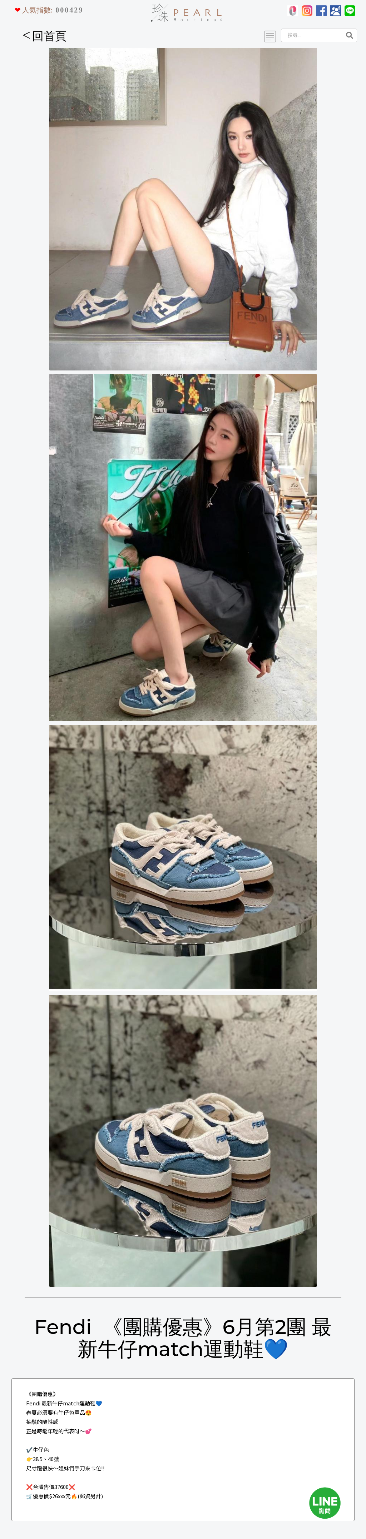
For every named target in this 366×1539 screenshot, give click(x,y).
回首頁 (45, 36)
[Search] (311, 35)
